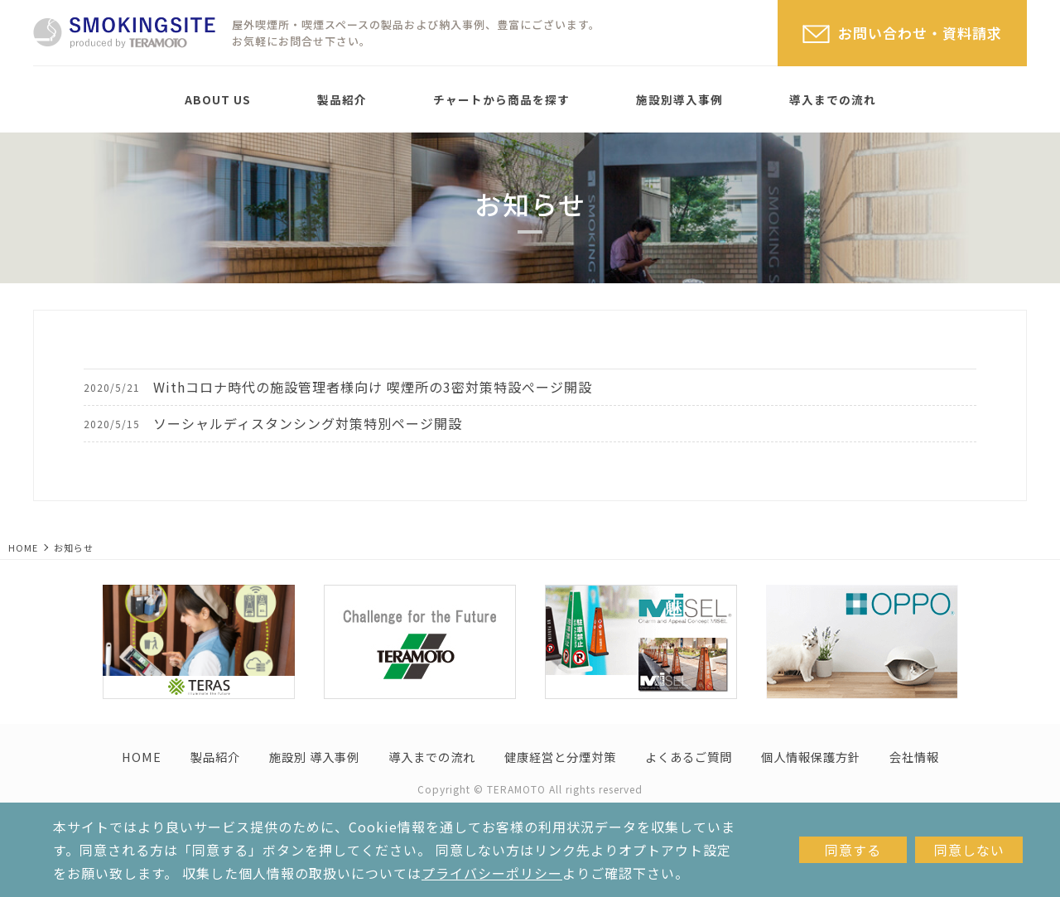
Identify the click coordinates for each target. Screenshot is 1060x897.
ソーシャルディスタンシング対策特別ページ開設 (307, 423)
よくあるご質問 (688, 756)
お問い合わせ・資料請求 (920, 32)
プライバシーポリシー (492, 873)
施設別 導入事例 (314, 756)
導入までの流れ (832, 99)
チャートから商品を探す (501, 99)
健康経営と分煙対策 (560, 756)
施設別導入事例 (679, 99)
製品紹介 (342, 99)
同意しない (969, 850)
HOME (23, 547)
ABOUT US (218, 99)
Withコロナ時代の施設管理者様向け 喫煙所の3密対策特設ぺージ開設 (372, 387)
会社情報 (914, 756)
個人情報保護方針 (810, 756)
